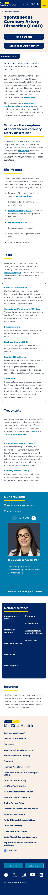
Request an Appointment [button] (24, 45)
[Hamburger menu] (44, 4)
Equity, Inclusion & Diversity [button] (17, 755)
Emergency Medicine (9, 631)
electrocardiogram (12, 272)
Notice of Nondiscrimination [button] (17, 797)
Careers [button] (13, 865)
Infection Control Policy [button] (15, 780)
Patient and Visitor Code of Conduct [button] (21, 808)
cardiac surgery (25, 106)
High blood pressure (18, 222)
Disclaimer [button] (9, 744)
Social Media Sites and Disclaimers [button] (20, 837)
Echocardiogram (12, 327)
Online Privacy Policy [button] (14, 803)
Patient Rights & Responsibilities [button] (19, 820)
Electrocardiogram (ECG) (16, 342)
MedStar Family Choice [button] (15, 786)
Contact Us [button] (34, 865)
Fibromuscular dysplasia (19, 210)
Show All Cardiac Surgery (23, 591)
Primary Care (31, 623)
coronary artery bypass (15, 434)
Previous (14, 518)
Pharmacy (30, 616)
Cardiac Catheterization (15, 287)
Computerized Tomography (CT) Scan (22, 309)
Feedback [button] (8, 761)
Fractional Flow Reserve (15, 357)
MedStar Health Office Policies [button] (18, 791)
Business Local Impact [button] (14, 733)
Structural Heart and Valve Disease (34, 631)
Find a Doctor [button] (24, 37)
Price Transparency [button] (13, 825)
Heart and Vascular (13, 643)
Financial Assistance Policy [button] (17, 766)
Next (33, 518)
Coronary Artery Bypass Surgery (19, 443)
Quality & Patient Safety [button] (15, 831)
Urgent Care (31, 640)
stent (35, 431)
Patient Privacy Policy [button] (14, 814)
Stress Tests (10, 378)
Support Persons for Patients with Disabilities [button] (20, 843)
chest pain (24, 150)
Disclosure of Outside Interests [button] (18, 750)
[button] (22, 4)
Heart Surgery (11, 665)
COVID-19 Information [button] (15, 738)
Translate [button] (12, 850)
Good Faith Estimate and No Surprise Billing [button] (21, 773)
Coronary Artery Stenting (16, 471)
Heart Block (9, 654)
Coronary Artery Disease (12, 617)
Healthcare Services (12, 12)
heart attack (29, 97)
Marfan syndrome (24, 196)
